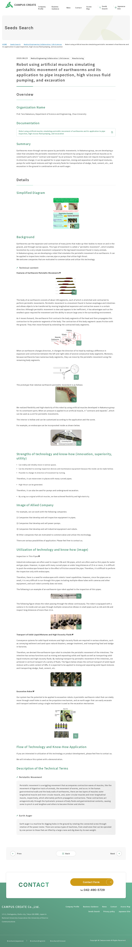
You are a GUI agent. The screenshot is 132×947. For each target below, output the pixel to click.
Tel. (92, 890)
